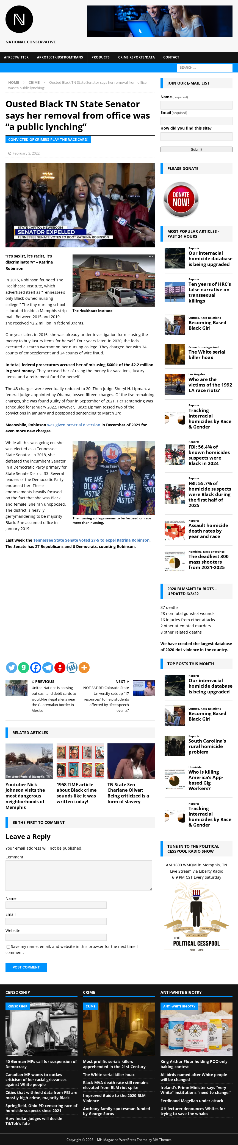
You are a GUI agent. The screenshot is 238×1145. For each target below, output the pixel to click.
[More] (84, 667)
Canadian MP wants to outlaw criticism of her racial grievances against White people (36, 1079)
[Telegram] (47, 667)
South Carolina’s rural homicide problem (207, 746)
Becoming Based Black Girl (207, 325)
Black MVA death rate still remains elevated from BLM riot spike (115, 1085)
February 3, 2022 (26, 153)
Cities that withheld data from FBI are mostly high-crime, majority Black (41, 1095)
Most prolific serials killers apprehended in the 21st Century (114, 1064)
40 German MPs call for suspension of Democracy (41, 1064)
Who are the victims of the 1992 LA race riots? (210, 385)
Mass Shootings (214, 551)
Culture (194, 318)
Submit (196, 149)
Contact (171, 57)
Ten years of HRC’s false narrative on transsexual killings (210, 292)
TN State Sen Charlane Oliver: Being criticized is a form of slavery (128, 793)
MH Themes (162, 1139)
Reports (194, 248)
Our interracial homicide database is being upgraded (211, 258)
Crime (193, 347)
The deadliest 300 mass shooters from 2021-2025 (209, 562)
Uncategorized (208, 347)
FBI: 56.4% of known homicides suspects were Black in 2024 (209, 455)
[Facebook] (35, 667)
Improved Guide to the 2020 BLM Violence (114, 1098)
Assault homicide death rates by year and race (208, 531)
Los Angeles (197, 374)
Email (10, 914)
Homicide (195, 551)
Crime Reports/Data (136, 57)
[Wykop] (72, 667)
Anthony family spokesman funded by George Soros (116, 1111)
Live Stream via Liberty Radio (196, 871)
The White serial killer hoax (207, 354)
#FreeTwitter (16, 57)
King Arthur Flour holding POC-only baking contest (194, 1064)
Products (101, 57)
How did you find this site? (186, 128)
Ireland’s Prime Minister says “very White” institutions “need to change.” (195, 1090)
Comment (14, 857)
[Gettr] (59, 667)
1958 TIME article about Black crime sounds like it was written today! (76, 793)
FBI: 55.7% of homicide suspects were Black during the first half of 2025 (210, 494)
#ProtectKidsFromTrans (60, 57)
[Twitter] (11, 667)
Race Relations (211, 318)
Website (12, 930)
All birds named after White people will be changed (193, 1077)
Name (10, 898)
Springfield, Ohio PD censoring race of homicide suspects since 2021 (41, 1108)
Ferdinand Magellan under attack (191, 1100)
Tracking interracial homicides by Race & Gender (210, 419)
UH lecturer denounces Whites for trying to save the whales (192, 1111)
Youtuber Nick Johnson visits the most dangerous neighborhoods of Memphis (25, 796)
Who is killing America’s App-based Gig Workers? (206, 780)
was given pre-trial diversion (73, 424)
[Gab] (23, 667)
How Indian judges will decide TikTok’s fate (33, 1121)
